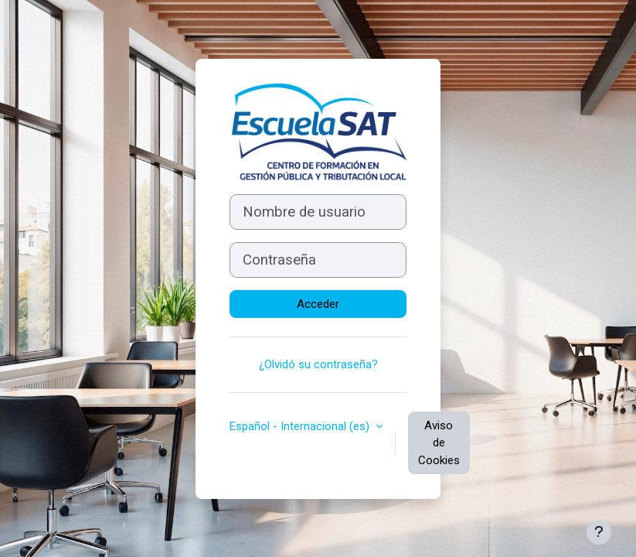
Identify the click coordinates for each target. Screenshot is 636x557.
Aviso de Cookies (439, 443)
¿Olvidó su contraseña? (318, 364)
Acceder (318, 304)
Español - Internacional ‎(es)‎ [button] (301, 426)
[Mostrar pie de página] (599, 532)
